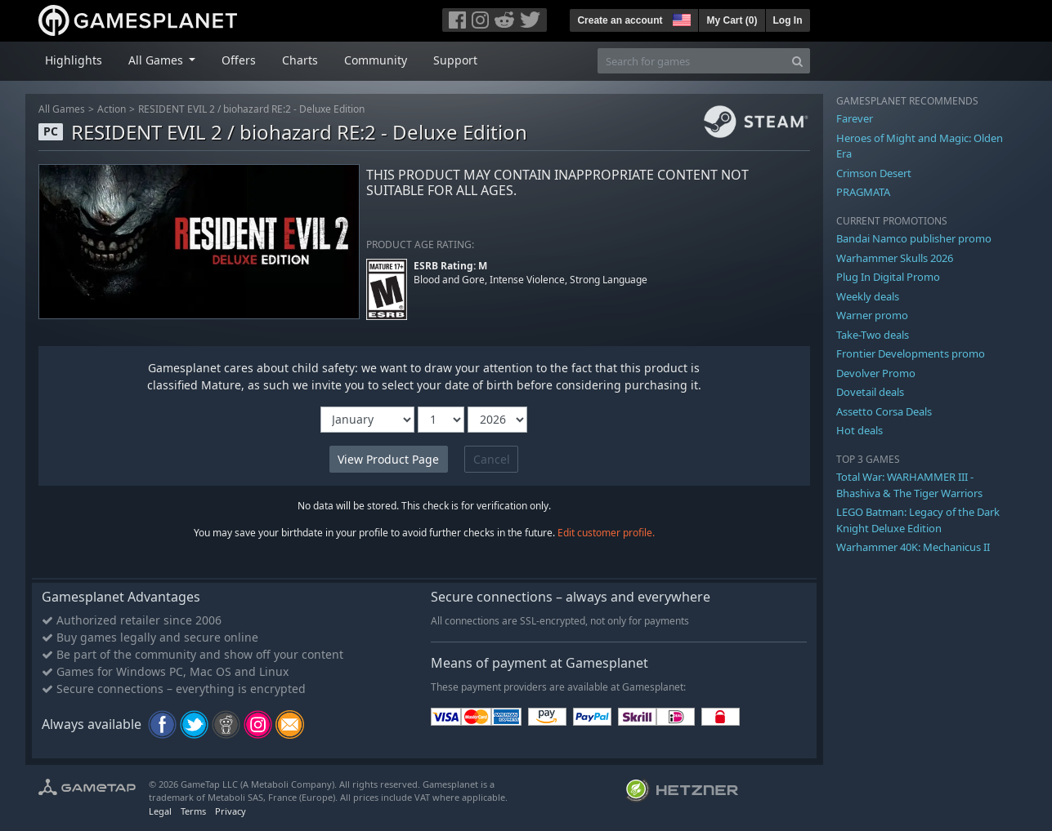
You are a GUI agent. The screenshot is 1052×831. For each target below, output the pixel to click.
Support (455, 60)
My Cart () (731, 20)
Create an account (619, 20)
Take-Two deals (872, 334)
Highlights (73, 60)
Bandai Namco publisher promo (914, 238)
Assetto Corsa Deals (884, 411)
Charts (300, 60)
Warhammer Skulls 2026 (894, 258)
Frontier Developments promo (910, 353)
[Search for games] (692, 60)
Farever (854, 118)
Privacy (230, 811)
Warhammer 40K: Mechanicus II (913, 547)
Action (111, 109)
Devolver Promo (875, 373)
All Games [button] (157, 60)
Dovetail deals (870, 391)
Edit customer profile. (606, 533)
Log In (788, 20)
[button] (680, 18)
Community (375, 60)
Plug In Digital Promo (888, 276)
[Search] (797, 60)
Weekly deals (867, 296)
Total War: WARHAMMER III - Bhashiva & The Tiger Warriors (909, 484)
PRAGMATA (863, 191)
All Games (61, 109)
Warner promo (872, 315)
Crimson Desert (873, 173)
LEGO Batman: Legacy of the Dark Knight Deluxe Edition (918, 519)
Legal (160, 811)
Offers (239, 60)
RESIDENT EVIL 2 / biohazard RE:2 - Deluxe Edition (251, 109)
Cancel (491, 459)
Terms (193, 811)
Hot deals (859, 430)
